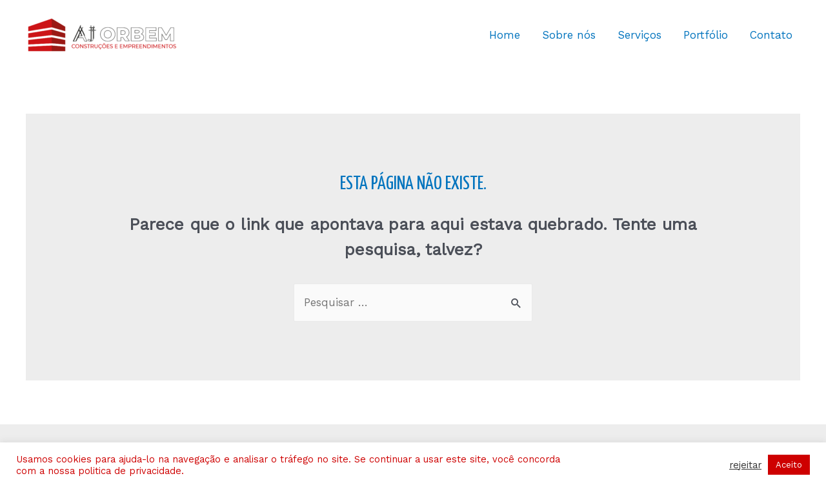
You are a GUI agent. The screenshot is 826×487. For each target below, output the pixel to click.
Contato (771, 34)
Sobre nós (569, 34)
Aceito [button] (789, 465)
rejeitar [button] (745, 465)
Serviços (639, 34)
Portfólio (705, 34)
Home (504, 34)
